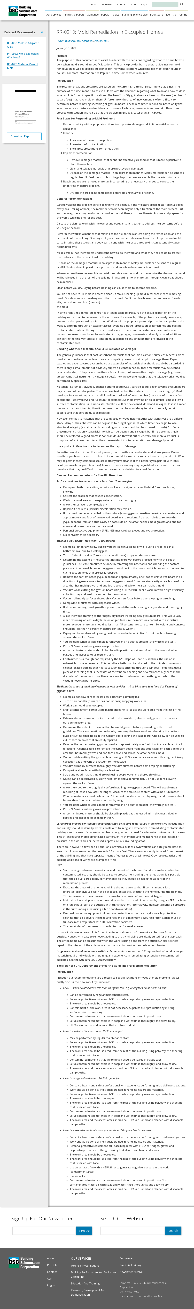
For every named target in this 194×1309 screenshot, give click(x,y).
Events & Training (176, 14)
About (93, 4)
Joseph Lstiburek (66, 40)
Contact (121, 4)
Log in (144, 4)
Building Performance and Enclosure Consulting (93, 1274)
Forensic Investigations (85, 1265)
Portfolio (107, 4)
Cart (133, 4)
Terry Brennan (85, 40)
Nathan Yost (101, 40)
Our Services (53, 14)
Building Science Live (134, 14)
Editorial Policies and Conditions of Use (141, 1296)
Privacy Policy (131, 1291)
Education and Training (85, 1283)
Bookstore (156, 14)
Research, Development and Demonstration (88, 1292)
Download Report (21, 136)
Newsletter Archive (131, 1272)
